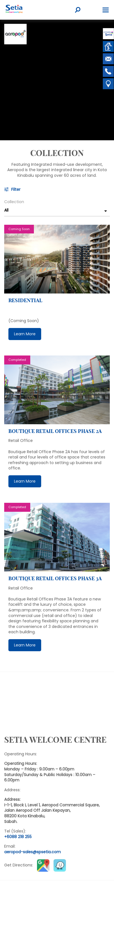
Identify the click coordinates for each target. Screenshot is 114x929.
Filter (15, 189)
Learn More (25, 334)
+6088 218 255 (18, 836)
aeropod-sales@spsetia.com (32, 852)
